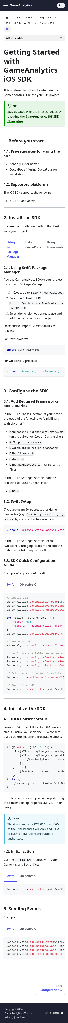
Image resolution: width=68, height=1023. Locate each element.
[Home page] (7, 17)
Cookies (20, 1017)
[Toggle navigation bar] (5, 5)
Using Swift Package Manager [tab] (13, 249)
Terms (28, 1013)
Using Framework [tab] (55, 244)
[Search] (61, 5)
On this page (14, 38)
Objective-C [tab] (28, 584)
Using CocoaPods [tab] (33, 244)
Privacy (9, 1017)
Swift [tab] (10, 584)
